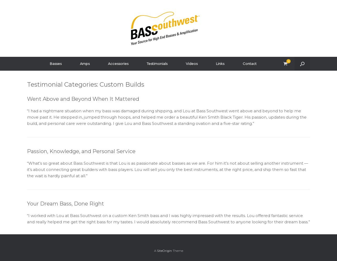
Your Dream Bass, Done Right (65, 204)
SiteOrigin (164, 251)
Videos (192, 64)
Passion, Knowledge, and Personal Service (81, 151)
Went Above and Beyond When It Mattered (83, 99)
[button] (302, 64)
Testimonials (157, 64)
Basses (56, 64)
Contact (250, 64)
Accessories (118, 64)
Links (220, 64)
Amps (85, 64)
